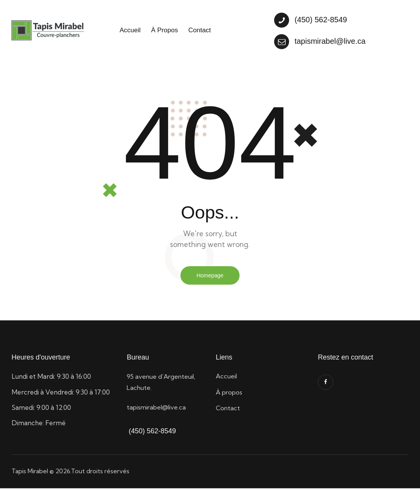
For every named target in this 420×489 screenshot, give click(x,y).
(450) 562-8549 (151, 432)
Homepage (210, 275)
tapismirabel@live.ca (158, 408)
